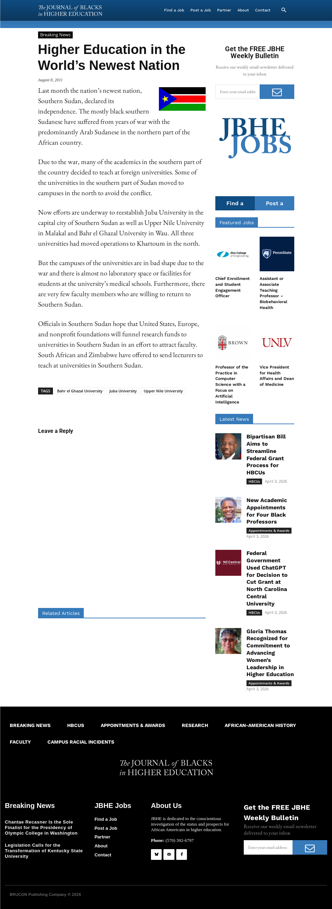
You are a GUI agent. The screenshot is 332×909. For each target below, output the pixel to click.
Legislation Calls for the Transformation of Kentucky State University (43, 850)
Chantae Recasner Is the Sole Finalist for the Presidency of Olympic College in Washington (41, 827)
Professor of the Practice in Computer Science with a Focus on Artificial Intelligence (231, 384)
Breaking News (55, 34)
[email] (237, 91)
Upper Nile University (163, 390)
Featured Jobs (236, 222)
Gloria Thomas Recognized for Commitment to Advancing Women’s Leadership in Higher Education (270, 653)
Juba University (123, 390)
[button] (283, 10)
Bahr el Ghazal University (79, 390)
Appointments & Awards (269, 530)
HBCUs (254, 481)
